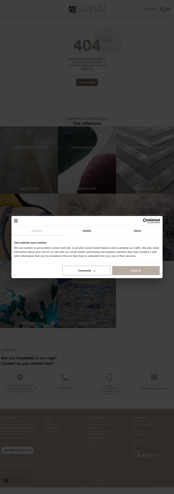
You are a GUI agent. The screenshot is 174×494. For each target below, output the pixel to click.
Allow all (136, 270)
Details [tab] (87, 230)
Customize (86, 270)
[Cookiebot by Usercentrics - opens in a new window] (145, 220)
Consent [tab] (37, 230)
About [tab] (137, 230)
